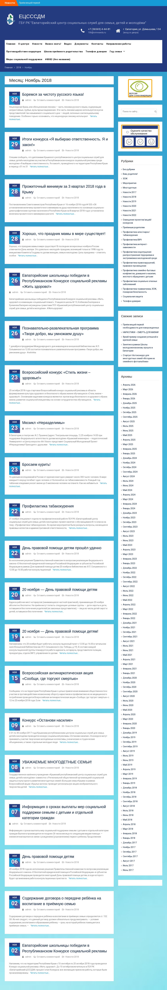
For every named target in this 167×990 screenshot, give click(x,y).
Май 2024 (127, 490)
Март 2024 (128, 499)
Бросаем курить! (36, 464)
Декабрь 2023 (130, 513)
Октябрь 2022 (129, 577)
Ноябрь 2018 (129, 792)
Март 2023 (128, 554)
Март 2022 (128, 609)
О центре (23, 44)
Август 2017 (129, 861)
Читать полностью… (39, 166)
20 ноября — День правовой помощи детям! (60, 631)
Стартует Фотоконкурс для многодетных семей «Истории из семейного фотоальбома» (139, 358)
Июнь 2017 (128, 870)
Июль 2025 (128, 426)
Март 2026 (128, 389)
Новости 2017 (129, 192)
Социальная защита (133, 296)
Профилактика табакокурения (48, 506)
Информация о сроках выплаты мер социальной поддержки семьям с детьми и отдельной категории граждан (64, 812)
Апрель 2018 (129, 824)
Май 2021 (127, 655)
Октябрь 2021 (129, 632)
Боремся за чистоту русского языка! (53, 94)
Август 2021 (129, 641)
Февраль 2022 (130, 614)
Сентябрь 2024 (130, 472)
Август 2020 (129, 696)
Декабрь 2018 (130, 788)
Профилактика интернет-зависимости (135, 246)
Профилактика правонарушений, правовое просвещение (139, 264)
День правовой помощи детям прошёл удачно (61, 548)
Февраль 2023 (130, 559)
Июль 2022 (128, 591)
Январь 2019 (129, 783)
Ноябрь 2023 (129, 517)
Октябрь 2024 (129, 467)
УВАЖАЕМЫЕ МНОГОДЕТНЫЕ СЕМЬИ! (57, 762)
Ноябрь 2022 (129, 572)
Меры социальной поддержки (24, 59)
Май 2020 (127, 710)
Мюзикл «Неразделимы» (43, 423)
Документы (81, 44)
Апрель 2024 (129, 495)
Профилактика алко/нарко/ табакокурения (136, 233)
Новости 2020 (129, 206)
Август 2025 (129, 421)
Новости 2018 (72, 100)
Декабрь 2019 (130, 733)
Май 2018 (127, 820)
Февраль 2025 (130, 449)
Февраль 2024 (130, 504)
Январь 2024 (129, 508)
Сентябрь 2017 (130, 856)
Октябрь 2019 (129, 742)
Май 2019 (127, 765)
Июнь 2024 (128, 485)
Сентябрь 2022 (130, 582)
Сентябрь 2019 (130, 746)
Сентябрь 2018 (130, 801)
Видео (68, 44)
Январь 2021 (129, 673)
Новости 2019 (129, 201)
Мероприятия (129, 183)
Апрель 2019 (129, 769)
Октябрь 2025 (129, 412)
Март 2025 (128, 444)
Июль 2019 (128, 755)
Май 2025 (127, 435)
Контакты (97, 44)
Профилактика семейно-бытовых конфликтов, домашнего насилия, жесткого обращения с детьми (139, 273)
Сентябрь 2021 (130, 636)
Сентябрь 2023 (130, 527)
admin (28, 100)
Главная (10, 44)
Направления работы (118, 44)
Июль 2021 (128, 646)
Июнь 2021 (128, 650)
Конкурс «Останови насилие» (47, 720)
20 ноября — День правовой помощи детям (59, 589)
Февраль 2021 (130, 668)
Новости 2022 (129, 215)
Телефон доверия (96, 51)
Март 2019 (128, 774)
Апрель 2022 (129, 604)
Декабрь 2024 (130, 458)
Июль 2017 (128, 865)
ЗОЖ (125, 178)
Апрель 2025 (129, 440)
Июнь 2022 (128, 595)
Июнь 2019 (128, 760)
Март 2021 (128, 664)
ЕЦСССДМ (32, 16)
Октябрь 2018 (129, 797)
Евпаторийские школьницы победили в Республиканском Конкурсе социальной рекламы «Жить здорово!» (64, 281)
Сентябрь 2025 (130, 417)
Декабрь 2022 (130, 568)
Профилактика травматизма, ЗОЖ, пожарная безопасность (140, 290)
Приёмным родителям (134, 227)
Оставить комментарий (48, 100)
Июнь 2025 (128, 430)
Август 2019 (129, 751)
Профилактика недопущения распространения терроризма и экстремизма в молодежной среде (140, 255)
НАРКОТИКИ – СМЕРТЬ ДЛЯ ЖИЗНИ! (141, 332)
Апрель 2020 (129, 714)
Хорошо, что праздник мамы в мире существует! (63, 234)
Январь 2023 (129, 563)
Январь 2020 (129, 728)
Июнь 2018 (128, 815)
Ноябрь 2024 (129, 462)
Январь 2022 (129, 618)
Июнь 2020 (128, 705)
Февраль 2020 (130, 723)
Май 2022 (127, 600)
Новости (37, 44)
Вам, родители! (130, 174)
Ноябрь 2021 (129, 627)
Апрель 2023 (129, 549)
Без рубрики (129, 169)
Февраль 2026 (130, 394)
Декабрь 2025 (130, 403)
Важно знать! (53, 44)
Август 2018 (129, 806)
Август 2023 (129, 531)
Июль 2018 (128, 810)
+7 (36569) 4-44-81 (99, 29)
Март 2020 (128, 719)
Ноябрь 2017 (129, 847)
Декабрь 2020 (130, 678)
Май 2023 (127, 545)
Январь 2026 (129, 398)
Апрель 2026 (129, 385)
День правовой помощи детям (48, 856)
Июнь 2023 (128, 540)
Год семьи (116, 51)
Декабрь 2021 (130, 623)
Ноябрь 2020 (129, 682)
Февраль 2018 (130, 833)
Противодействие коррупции (23, 51)
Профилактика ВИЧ (132, 239)
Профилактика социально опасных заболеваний (140, 282)
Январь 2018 (129, 838)
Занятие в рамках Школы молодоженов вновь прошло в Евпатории (138, 347)
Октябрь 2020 (129, 687)
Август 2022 (129, 586)
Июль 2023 (128, 536)
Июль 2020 (128, 701)
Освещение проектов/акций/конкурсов (137, 221)
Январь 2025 (129, 453)
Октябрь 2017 (129, 852)
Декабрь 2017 (130, 842)
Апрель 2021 (129, 659)
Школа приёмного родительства (63, 51)
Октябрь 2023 (129, 522)
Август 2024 (129, 476)
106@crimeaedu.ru (97, 32)
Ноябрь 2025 (129, 408)
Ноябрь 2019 (129, 737)
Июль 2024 (128, 481)
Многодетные (130, 188)
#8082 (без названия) (57, 59)
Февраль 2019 (130, 778)
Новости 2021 (129, 210)
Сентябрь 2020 (130, 691)
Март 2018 (128, 829)
